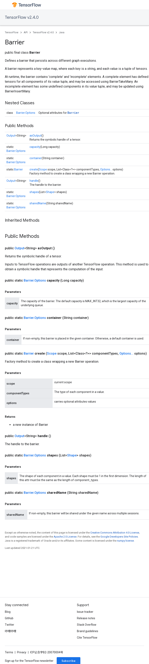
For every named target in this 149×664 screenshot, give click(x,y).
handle (34, 180)
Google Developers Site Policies (119, 536)
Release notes (86, 618)
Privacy (21, 652)
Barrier (73, 113)
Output (10, 135)
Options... (106, 169)
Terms (9, 652)
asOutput (36, 135)
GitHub (9, 618)
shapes (34, 192)
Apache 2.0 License (65, 536)
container (36, 158)
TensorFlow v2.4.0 (22, 17)
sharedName (38, 203)
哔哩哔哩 (10, 631)
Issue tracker (85, 611)
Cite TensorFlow (87, 637)
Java (61, 32)
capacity (35, 146)
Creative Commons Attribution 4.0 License (114, 532)
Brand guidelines (87, 631)
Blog (8, 611)
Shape (50, 192)
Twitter (9, 624)
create (34, 169)
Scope (43, 169)
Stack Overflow (86, 624)
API (26, 32)
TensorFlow (11, 32)
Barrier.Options (25, 112)
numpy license (125, 540)
